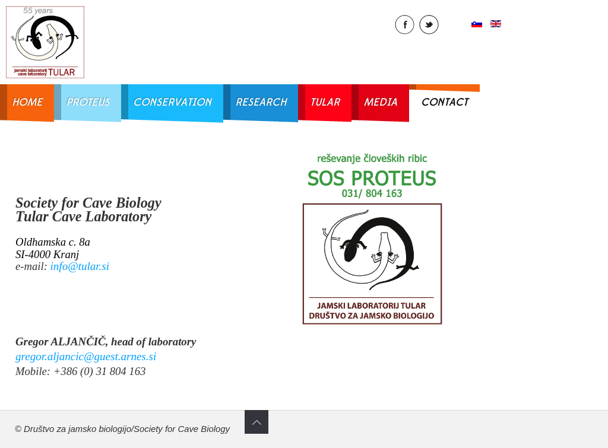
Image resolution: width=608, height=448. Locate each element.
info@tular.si (79, 266)
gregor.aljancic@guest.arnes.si (85, 356)
